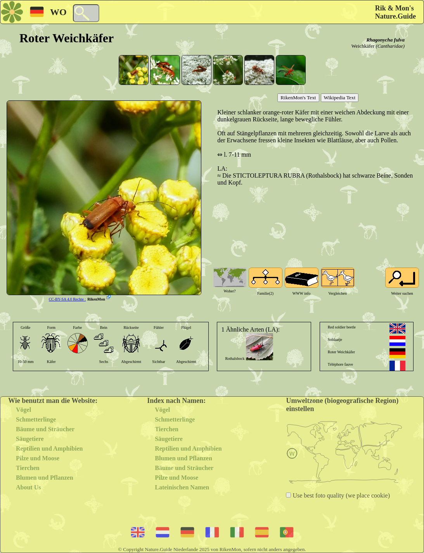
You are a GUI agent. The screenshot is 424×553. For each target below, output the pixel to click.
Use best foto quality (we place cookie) (340, 495)
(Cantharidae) (390, 46)
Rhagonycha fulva (385, 40)
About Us (28, 487)
